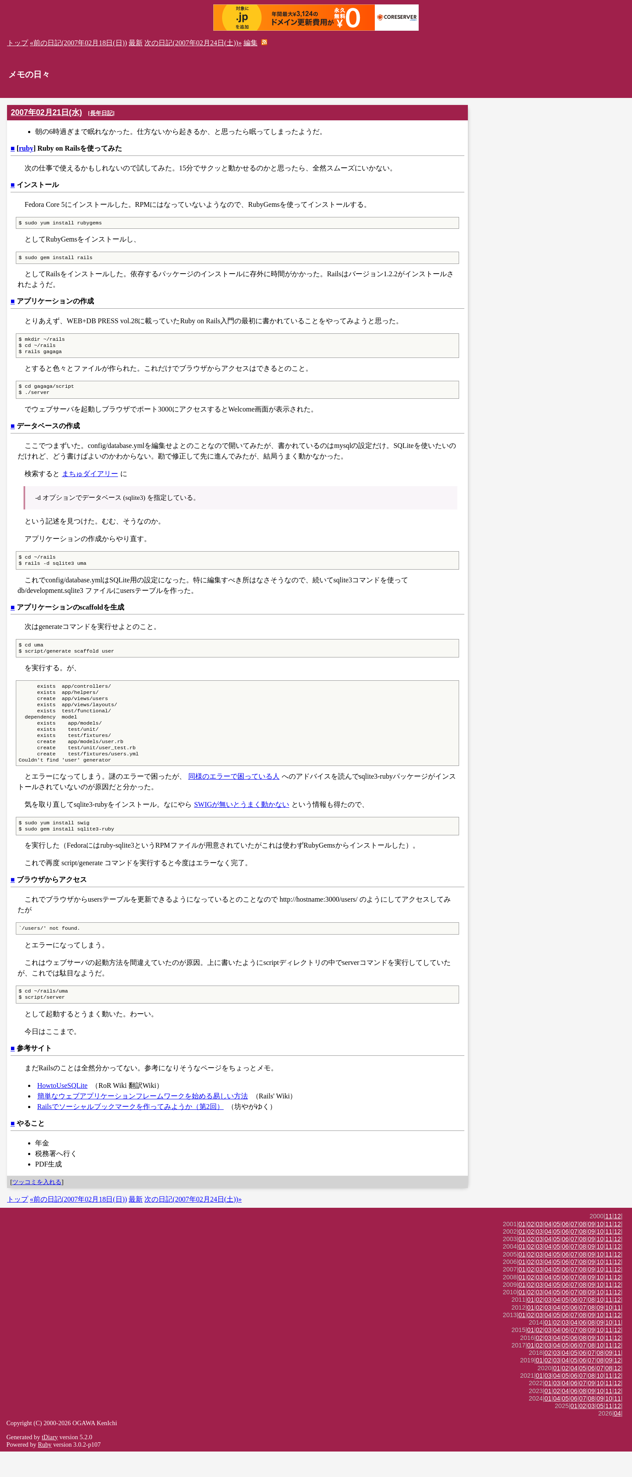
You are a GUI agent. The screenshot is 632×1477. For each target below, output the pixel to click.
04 (548, 1249)
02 (530, 1249)
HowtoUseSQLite (62, 1111)
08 (582, 1249)
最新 (136, 43)
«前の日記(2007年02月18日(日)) (78, 43)
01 (521, 1249)
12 (617, 1241)
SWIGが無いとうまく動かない (241, 825)
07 (574, 1249)
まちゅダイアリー (90, 480)
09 (591, 1249)
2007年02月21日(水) (46, 112)
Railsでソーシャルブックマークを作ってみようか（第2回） (130, 1132)
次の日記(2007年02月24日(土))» (192, 43)
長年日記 (101, 113)
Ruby (44, 1469)
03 (539, 1249)
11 (608, 1241)
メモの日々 (29, 74)
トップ (17, 43)
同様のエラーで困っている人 (234, 797)
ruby (26, 148)
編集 (251, 43)
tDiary (50, 1462)
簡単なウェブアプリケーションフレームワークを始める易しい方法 (142, 1121)
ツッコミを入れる (36, 1207)
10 (599, 1249)
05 (556, 1249)
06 (565, 1249)
